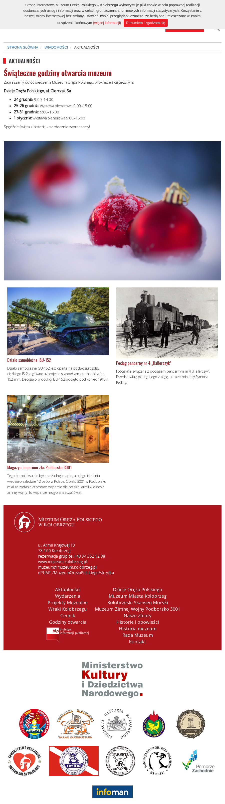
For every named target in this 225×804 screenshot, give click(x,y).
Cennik (67, 615)
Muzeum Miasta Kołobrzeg (138, 596)
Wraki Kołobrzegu (67, 609)
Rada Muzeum (137, 635)
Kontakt (137, 641)
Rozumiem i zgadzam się (145, 23)
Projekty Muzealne (68, 602)
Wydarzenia (67, 596)
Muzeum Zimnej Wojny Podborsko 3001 (137, 609)
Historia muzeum (137, 628)
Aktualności (67, 589)
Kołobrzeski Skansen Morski (137, 602)
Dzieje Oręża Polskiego (137, 589)
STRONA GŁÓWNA (22, 47)
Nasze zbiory (137, 615)
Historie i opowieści (137, 622)
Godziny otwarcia (67, 622)
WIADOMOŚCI (56, 47)
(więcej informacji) (107, 23)
